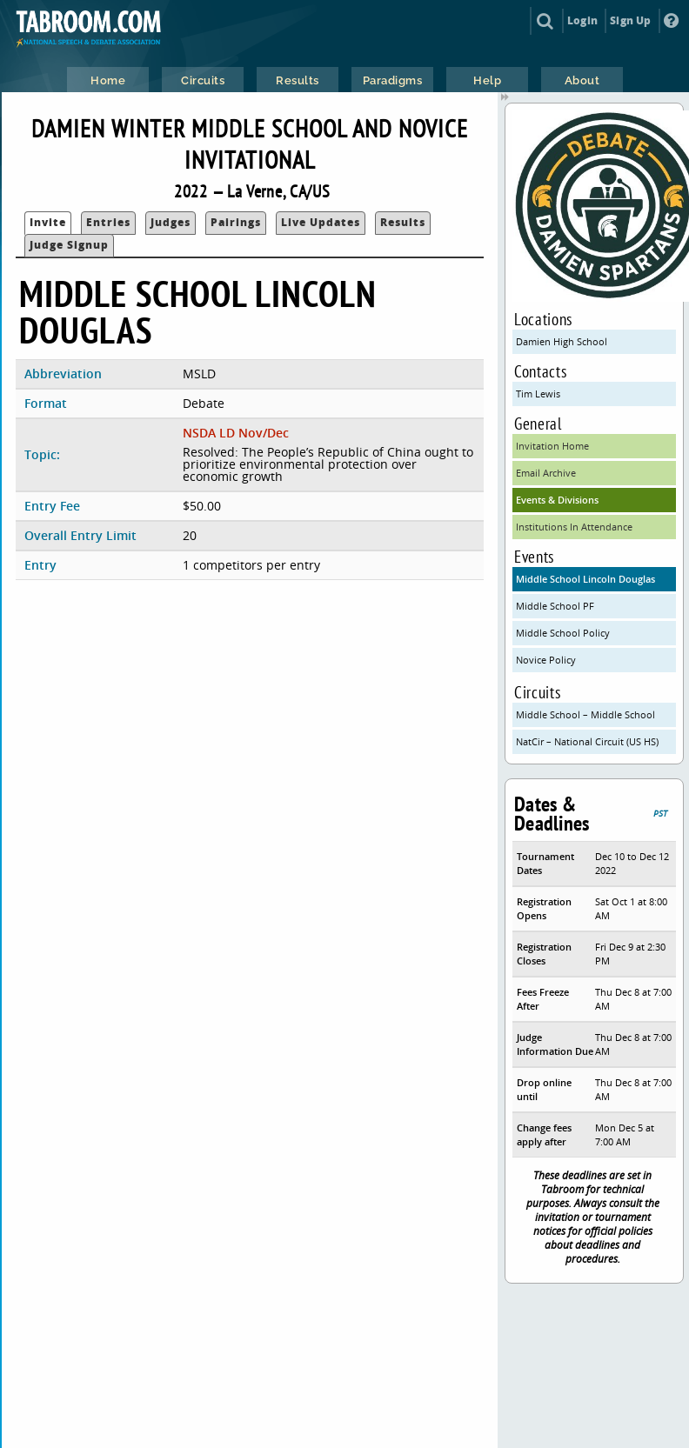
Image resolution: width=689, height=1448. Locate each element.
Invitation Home (552, 445)
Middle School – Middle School (585, 714)
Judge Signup (69, 244)
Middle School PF (555, 605)
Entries (108, 222)
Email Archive (546, 472)
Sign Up (630, 20)
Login (582, 20)
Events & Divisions (557, 499)
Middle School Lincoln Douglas (585, 578)
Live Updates (320, 222)
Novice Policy (546, 659)
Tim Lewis (538, 393)
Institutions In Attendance (574, 526)
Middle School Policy (563, 632)
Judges (171, 222)
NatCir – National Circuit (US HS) (587, 741)
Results (402, 222)
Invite (48, 222)
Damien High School (561, 341)
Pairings (236, 222)
